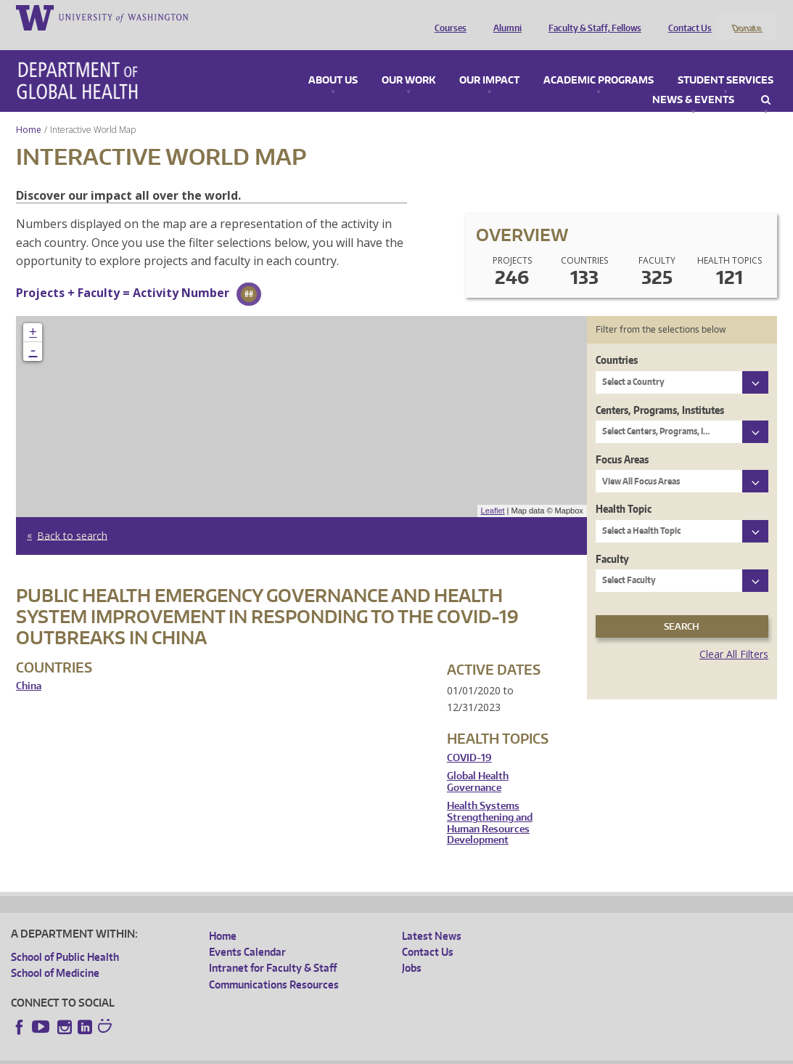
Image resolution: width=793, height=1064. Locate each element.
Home (28, 110)
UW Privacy (203, 1052)
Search (766, 80)
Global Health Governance (478, 763)
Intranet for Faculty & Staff (273, 949)
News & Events (693, 81)
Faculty (612, 539)
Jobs (412, 949)
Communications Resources (274, 965)
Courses (447, 16)
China (28, 667)
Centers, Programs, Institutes (660, 390)
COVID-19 (469, 738)
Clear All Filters (733, 635)
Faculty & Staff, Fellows (591, 16)
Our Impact (489, 61)
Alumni (504, 16)
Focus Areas (622, 440)
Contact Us (686, 16)
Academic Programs (598, 61)
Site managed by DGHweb (348, 1052)
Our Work (408, 61)
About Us (333, 61)
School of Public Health (65, 937)
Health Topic (624, 490)
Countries (617, 341)
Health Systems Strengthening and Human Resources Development (490, 804)
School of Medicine (55, 954)
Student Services (725, 61)
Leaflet (493, 491)
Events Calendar (247, 933)
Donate (746, 16)
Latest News (431, 916)
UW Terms (262, 1052)
